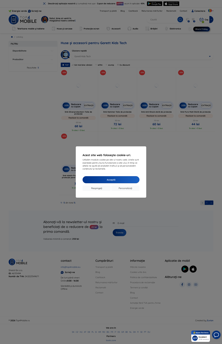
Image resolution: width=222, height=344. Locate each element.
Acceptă (111, 179)
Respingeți (96, 188)
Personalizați (125, 188)
